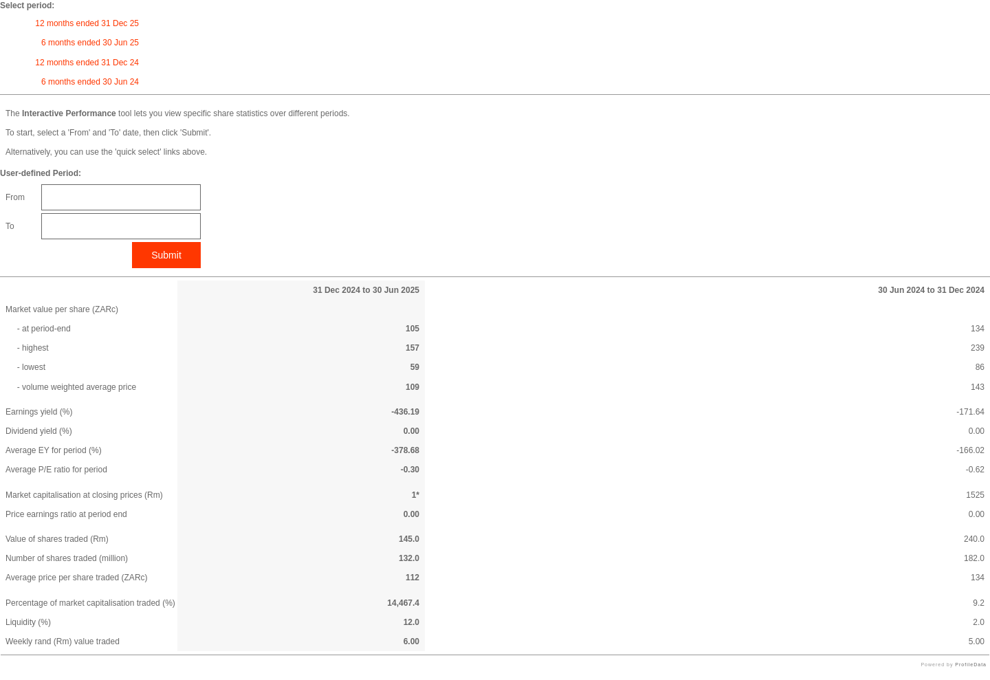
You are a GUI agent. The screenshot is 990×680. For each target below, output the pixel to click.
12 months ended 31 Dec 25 (87, 23)
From (15, 197)
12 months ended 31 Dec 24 (87, 62)
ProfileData (971, 664)
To (10, 226)
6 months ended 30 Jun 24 (90, 82)
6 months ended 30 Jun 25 (90, 42)
